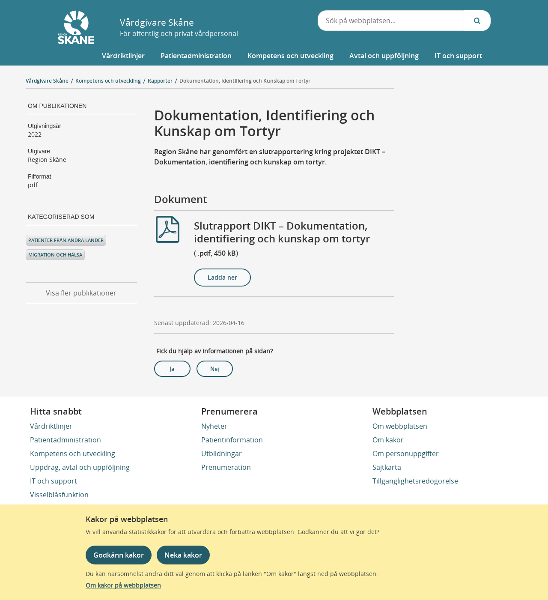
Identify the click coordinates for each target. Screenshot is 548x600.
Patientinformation (232, 440)
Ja (172, 369)
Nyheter (214, 426)
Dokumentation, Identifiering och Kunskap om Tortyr (244, 80)
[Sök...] (477, 20)
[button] (123, 56)
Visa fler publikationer (81, 293)
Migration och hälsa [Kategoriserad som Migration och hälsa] (55, 254)
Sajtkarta (386, 467)
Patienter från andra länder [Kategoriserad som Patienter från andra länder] (66, 240)
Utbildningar (221, 453)
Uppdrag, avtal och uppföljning (80, 467)
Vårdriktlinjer (51, 426)
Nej (214, 369)
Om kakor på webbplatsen (123, 585)
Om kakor (388, 440)
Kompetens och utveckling (72, 453)
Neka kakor (183, 555)
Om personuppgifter (405, 453)
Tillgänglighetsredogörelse (415, 481)
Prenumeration (226, 467)
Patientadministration (65, 440)
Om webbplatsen (399, 426)
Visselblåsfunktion (59, 494)
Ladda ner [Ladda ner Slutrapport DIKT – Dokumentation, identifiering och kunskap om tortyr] (222, 277)
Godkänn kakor (118, 555)
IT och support (53, 481)
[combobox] (391, 20)
